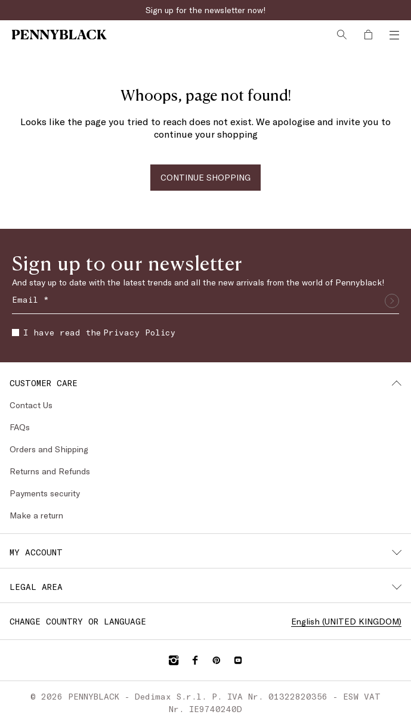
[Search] (342, 35)
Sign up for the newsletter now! (206, 10)
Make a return (36, 515)
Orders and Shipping (49, 449)
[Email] (205, 301)
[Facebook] (195, 660)
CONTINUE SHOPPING (205, 177)
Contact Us (31, 405)
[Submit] (392, 301)
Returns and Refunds (50, 471)
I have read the (93, 332)
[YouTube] (238, 660)
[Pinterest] (217, 660)
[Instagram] (174, 660)
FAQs (20, 427)
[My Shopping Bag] (368, 35)
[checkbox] (15, 332)
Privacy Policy (139, 332)
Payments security (45, 493)
